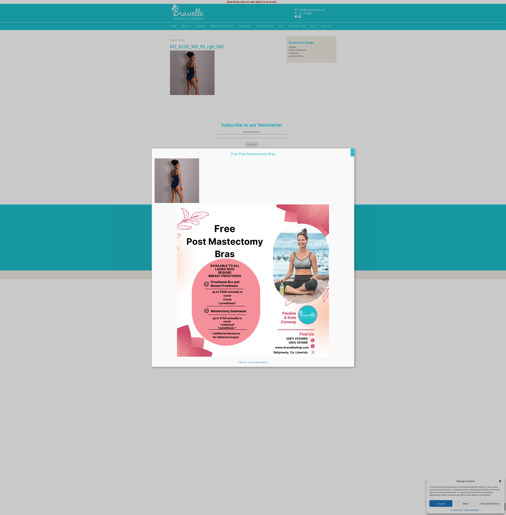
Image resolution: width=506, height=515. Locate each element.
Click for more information (253, 360)
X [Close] (352, 228)
